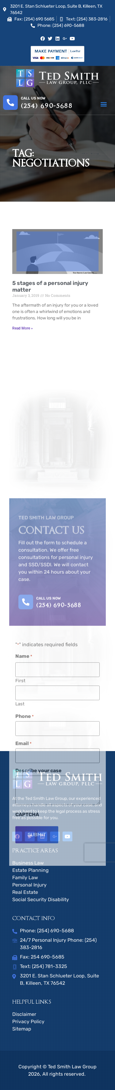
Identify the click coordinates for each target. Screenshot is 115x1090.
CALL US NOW (48, 729)
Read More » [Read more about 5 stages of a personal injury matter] (22, 328)
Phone (24, 847)
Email (23, 874)
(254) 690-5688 (47, 106)
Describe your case (38, 901)
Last (20, 834)
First (20, 811)
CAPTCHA (27, 945)
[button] (103, 104)
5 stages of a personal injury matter (50, 286)
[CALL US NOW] (25, 733)
